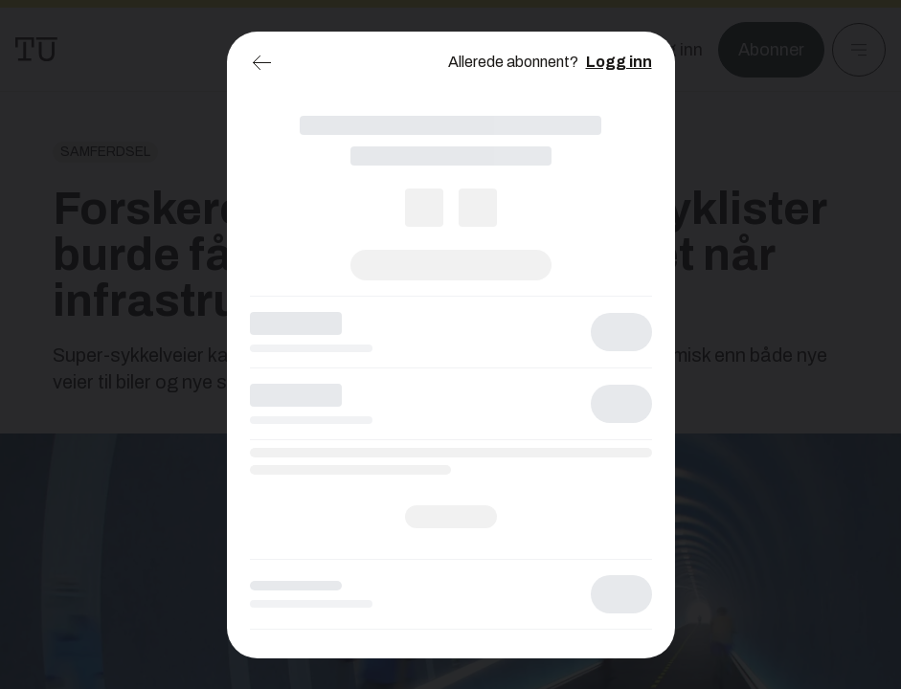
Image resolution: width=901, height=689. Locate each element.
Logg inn (619, 62)
